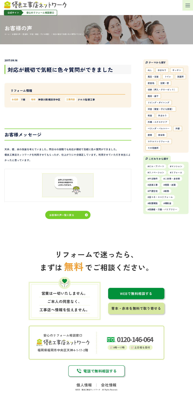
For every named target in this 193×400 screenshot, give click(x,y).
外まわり (162, 115)
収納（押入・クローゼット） (162, 89)
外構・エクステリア (157, 121)
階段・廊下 (153, 96)
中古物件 (153, 178)
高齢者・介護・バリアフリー (163, 209)
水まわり (162, 70)
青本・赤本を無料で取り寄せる (136, 308)
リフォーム (176, 172)
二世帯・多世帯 (172, 178)
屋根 (150, 134)
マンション (176, 166)
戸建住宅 (153, 190)
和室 (150, 115)
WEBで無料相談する (136, 293)
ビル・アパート (156, 166)
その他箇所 (153, 147)
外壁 (178, 128)
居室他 (151, 83)
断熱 (167, 190)
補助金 (168, 203)
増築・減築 (170, 184)
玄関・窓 (164, 83)
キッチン (176, 70)
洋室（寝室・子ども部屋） (161, 108)
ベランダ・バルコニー (158, 128)
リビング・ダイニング (158, 102)
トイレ (168, 76)
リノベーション (156, 172)
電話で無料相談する (96, 371)
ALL (150, 70)
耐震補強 (153, 203)
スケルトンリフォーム (158, 141)
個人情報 (84, 384)
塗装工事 (153, 184)
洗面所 (180, 76)
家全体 (161, 134)
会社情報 (108, 384)
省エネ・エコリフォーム (161, 196)
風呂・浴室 (153, 76)
